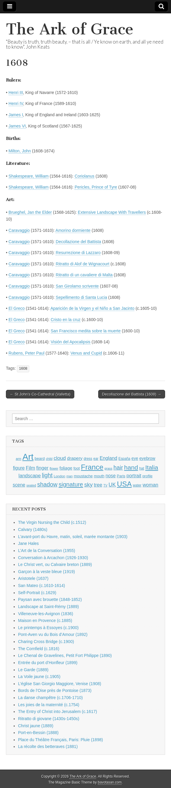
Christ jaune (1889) (35, 725)
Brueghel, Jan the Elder (30, 212)
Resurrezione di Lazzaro (78, 252)
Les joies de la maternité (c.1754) (48, 704)
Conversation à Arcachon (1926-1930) (53, 557)
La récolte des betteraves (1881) (48, 746)
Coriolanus (84, 176)
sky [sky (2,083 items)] (88, 484)
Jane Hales (28, 543)
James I (16, 114)
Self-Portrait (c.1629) (37, 592)
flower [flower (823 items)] (54, 468)
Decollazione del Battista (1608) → (131, 394)
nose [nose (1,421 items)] (111, 475)
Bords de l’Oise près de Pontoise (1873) (54, 690)
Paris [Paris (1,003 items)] (121, 476)
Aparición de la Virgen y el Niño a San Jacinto (92, 308)
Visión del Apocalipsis (70, 341)
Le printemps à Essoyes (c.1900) (48, 627)
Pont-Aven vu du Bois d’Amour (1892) (53, 634)
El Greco (17, 308)
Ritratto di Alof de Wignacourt (82, 263)
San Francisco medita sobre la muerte (86, 330)
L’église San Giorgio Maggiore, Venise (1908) (59, 683)
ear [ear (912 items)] (96, 459)
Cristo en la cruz (65, 319)
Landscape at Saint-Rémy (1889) (48, 606)
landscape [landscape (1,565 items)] (30, 475)
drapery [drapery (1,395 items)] (74, 458)
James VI (17, 126)
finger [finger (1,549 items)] (42, 467)
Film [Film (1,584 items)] (30, 468)
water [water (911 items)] (137, 485)
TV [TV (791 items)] (105, 485)
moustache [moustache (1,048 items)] (83, 476)
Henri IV (16, 103)
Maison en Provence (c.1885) (45, 620)
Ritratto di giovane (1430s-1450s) (48, 718)
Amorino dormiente (73, 230)
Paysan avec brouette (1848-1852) (50, 599)
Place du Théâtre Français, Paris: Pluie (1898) (60, 739)
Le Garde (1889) (33, 669)
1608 (23, 368)
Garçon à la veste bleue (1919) (46, 571)
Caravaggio (19, 230)
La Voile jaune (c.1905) (39, 676)
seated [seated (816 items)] (31, 485)
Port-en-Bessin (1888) (38, 732)
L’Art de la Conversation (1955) (46, 550)
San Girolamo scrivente (77, 286)
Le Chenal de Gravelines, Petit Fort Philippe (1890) (65, 655)
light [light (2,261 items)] (47, 475)
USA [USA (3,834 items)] (124, 484)
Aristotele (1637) (33, 578)
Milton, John (20, 151)
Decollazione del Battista (78, 241)
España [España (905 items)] (124, 459)
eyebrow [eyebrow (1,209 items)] (147, 458)
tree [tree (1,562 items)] (98, 484)
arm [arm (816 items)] (18, 458)
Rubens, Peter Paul (26, 353)
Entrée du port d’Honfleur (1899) (48, 662)
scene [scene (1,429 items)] (19, 484)
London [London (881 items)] (59, 476)
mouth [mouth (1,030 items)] (99, 476)
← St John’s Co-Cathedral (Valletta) (40, 394)
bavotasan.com (110, 782)
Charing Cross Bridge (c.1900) (46, 641)
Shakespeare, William (29, 176)
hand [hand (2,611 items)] (131, 467)
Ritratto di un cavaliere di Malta (84, 274)
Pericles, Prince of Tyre (96, 187)
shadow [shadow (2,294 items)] (47, 484)
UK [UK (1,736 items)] (112, 485)
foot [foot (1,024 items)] (76, 468)
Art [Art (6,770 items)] (27, 457)
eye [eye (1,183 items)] (134, 458)
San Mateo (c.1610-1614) (41, 585)
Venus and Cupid (86, 353)
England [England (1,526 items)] (108, 458)
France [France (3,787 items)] (92, 467)
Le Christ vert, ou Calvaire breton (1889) (55, 564)
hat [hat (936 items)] (141, 468)
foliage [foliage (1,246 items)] (65, 468)
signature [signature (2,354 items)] (71, 484)
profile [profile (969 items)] (147, 476)
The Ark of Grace (69, 29)
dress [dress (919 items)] (88, 459)
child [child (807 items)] (49, 458)
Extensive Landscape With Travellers (112, 212)
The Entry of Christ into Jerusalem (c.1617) (57, 711)
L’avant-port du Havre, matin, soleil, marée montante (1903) (73, 536)
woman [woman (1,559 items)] (150, 484)
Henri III (16, 92)
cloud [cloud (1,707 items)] (60, 458)
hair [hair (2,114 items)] (118, 468)
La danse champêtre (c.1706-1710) (50, 697)
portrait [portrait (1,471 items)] (133, 475)
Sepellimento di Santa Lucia (81, 297)
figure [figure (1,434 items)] (19, 467)
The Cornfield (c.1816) (38, 648)
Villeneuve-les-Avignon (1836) (45, 613)
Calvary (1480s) (32, 529)
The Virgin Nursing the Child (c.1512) (52, 522)
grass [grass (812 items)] (108, 468)
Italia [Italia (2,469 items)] (151, 467)
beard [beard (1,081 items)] (40, 458)
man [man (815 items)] (69, 476)
